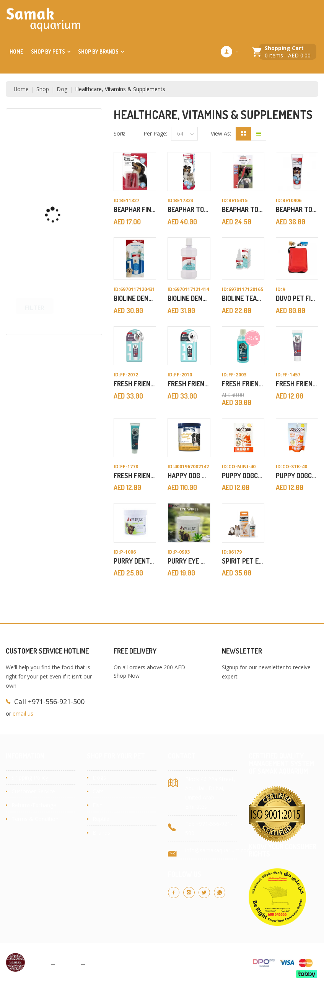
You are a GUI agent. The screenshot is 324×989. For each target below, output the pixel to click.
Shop (42, 89)
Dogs (99, 777)
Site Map (99, 963)
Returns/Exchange (33, 805)
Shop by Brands (98, 51)
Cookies (147, 956)
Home (16, 51)
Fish (98, 805)
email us (23, 713)
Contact (68, 963)
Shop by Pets (48, 51)
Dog (62, 89)
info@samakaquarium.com (218, 850)
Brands (101, 832)
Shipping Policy (29, 777)
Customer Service (33, 791)
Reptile (101, 818)
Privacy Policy (49, 956)
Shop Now (127, 675)
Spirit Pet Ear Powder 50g (264, 561)
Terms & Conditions (102, 956)
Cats (98, 791)
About (40, 963)
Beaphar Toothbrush (256, 209)
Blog (173, 956)
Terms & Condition (35, 818)
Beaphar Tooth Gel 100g (205, 209)
